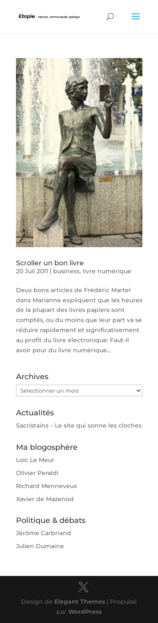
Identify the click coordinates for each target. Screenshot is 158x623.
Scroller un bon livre (50, 263)
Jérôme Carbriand (43, 533)
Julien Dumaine (40, 546)
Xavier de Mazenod (45, 499)
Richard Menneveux (46, 486)
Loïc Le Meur (35, 460)
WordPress (85, 611)
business (66, 271)
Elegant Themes (79, 601)
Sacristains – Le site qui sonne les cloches (79, 425)
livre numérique (107, 271)
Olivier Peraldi (37, 473)
